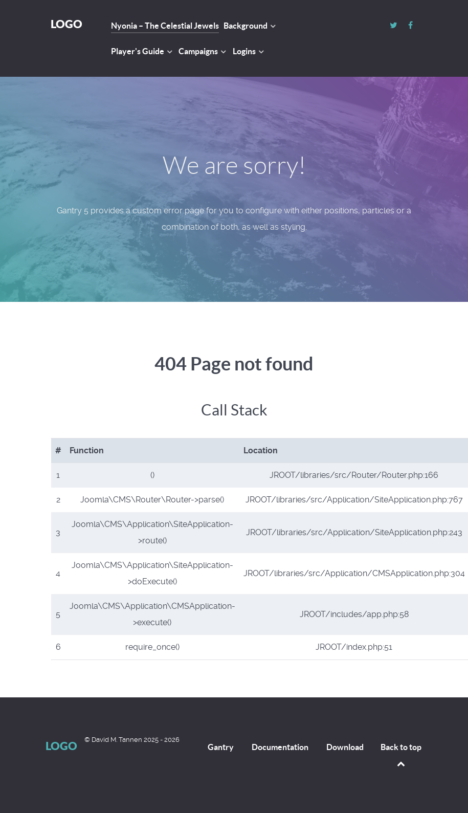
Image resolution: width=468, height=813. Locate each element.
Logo (66, 23)
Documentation (280, 747)
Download (345, 747)
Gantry (221, 747)
